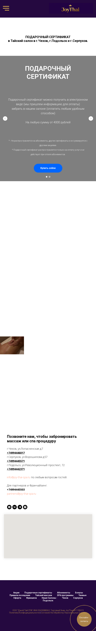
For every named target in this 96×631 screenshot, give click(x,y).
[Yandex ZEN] (9, 507)
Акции (16, 592)
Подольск (48, 600)
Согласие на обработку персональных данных (64, 613)
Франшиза (31, 598)
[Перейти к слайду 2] (49, 177)
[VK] (14, 507)
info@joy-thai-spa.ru (18, 477)
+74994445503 (16, 489)
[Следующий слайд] (91, 118)
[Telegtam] (20, 507)
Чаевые (82, 595)
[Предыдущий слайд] (5, 118)
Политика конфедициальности (24, 613)
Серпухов (78, 598)
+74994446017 (16, 453)
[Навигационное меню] (6, 8)
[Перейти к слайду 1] (46, 177)
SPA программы (65, 595)
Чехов (65, 598)
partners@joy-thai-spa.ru (21, 493)
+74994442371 (16, 469)
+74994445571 (16, 461)
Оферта (17, 598)
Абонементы (63, 592)
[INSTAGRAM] (25, 507)
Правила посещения (20, 595)
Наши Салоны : (49, 598)
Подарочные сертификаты (38, 592)
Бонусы (79, 592)
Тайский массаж (43, 595)
